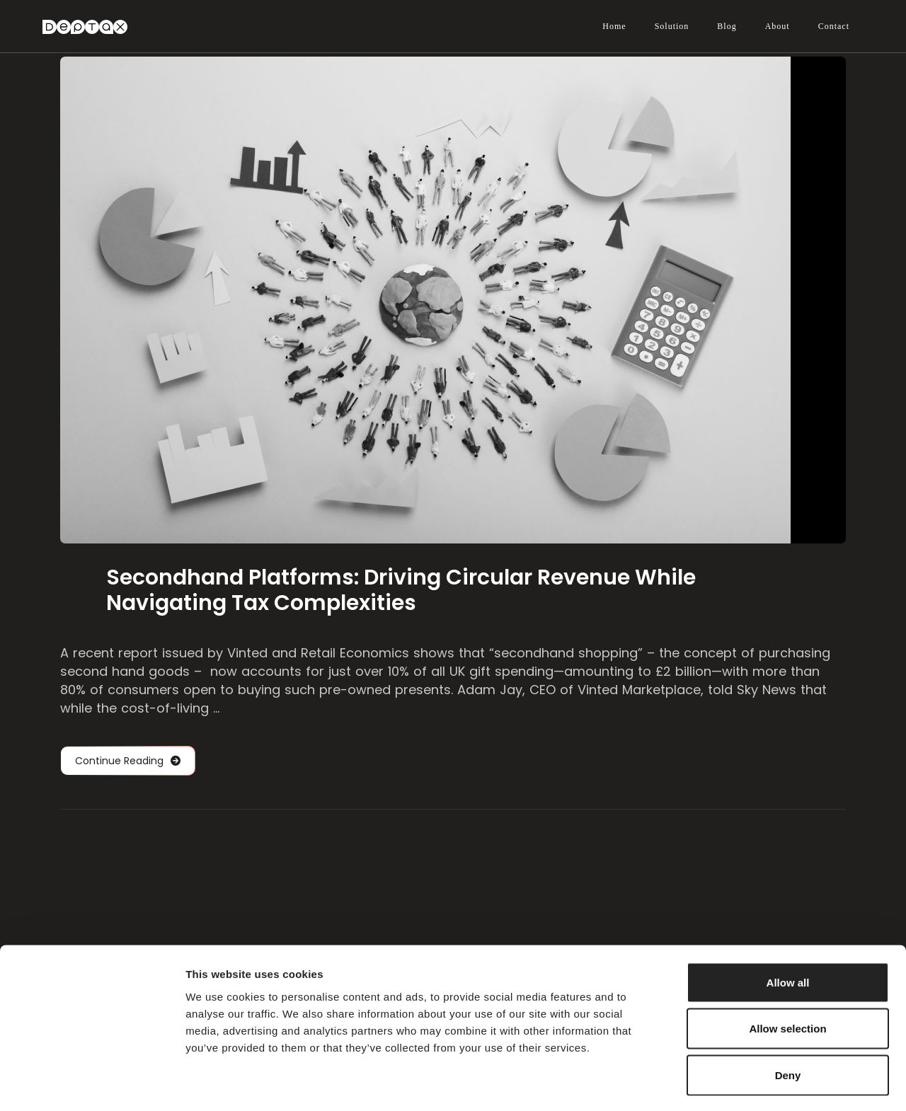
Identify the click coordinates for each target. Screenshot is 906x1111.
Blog (726, 26)
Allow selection (787, 972)
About (777, 26)
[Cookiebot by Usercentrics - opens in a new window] (92, 1083)
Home (614, 26)
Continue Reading (127, 760)
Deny (788, 1018)
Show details (743, 1083)
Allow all (788, 925)
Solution (672, 26)
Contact (833, 26)
